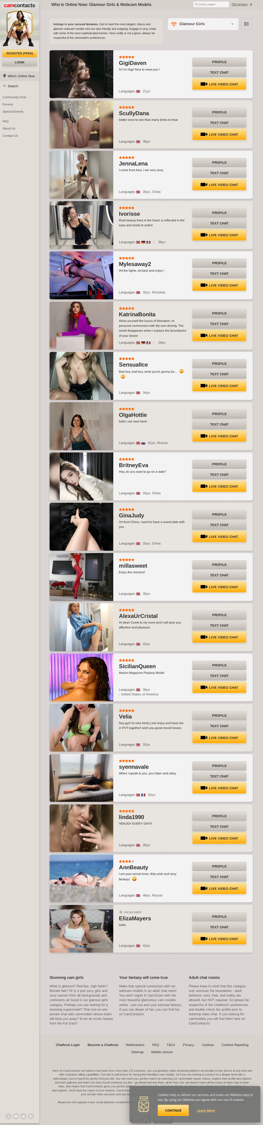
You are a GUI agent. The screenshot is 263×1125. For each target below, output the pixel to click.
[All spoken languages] (154, 242)
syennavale (134, 767)
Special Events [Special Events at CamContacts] (13, 111)
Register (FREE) (19, 53)
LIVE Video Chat (219, 84)
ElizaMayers (135, 918)
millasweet (133, 565)
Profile (219, 62)
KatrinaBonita (137, 314)
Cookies (208, 1045)
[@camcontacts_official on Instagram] (31, 1116)
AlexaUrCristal (138, 616)
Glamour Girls (192, 24)
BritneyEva (133, 465)
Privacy (188, 1045)
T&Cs (171, 1045)
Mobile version (162, 1052)
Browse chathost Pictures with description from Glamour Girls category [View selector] (246, 24)
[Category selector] (203, 24)
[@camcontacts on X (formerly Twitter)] (8, 1116)
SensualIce (133, 364)
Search (13, 86)
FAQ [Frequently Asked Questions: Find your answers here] (5, 121)
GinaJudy (131, 515)
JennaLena (133, 163)
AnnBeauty (133, 867)
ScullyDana (134, 113)
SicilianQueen (137, 666)
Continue (173, 1110)
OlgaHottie (133, 415)
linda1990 (131, 817)
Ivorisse (129, 214)
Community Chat (14, 97)
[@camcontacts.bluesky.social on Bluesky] (16, 1116)
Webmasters (135, 1045)
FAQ (155, 1045)
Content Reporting (235, 1045)
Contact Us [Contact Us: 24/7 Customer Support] (10, 135)
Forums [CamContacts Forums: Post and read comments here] (8, 104)
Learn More (206, 1110)
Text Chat (219, 72)
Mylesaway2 (135, 264)
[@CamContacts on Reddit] (23, 1116)
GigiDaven (132, 63)
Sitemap (137, 1052)
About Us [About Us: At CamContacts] (9, 128)
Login (19, 62)
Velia (125, 716)
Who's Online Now (21, 76)
